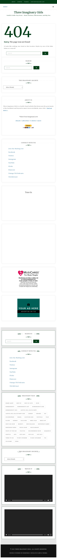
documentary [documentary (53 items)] (10, 417)
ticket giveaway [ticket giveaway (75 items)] (22, 437)
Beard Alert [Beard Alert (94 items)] (9, 403)
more (39, 120)
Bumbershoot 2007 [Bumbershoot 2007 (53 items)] (23, 406)
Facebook (11, 152)
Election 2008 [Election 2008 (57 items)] (29, 417)
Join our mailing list (37, 1)
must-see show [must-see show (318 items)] (10, 424)
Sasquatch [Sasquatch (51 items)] (47, 431)
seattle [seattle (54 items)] (8, 434)
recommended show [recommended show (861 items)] (34, 431)
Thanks (26, 1)
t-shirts (33, 120)
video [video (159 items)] (17, 441)
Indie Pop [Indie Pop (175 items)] (43, 420)
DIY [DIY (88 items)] (45, 413)
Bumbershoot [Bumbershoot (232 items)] (10, 406)
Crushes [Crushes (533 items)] (38, 413)
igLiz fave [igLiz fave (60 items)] (24, 420)
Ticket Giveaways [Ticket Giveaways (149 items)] (35, 437)
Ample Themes (42, 553)
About (13, 1)
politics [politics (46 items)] (22, 431)
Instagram (12, 159)
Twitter (11, 155)
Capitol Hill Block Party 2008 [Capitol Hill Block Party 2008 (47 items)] (15, 413)
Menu (5, 6)
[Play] (6, 500)
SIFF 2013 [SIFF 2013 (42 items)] (39, 434)
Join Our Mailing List (16, 148)
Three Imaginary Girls (28, 12)
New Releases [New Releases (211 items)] (30, 424)
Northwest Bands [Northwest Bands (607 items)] (43, 424)
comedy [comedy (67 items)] (30, 413)
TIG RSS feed (12, 177)
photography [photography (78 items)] (34, 427)
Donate (19, 1)
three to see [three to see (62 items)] (10, 437)
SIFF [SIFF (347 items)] (15, 434)
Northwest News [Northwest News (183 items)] (11, 427)
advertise (25, 120)
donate (18, 120)
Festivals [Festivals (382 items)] (40, 417)
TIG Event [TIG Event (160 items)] (9, 441)
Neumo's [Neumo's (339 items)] (20, 424)
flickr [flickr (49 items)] (8, 420)
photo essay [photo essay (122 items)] (23, 427)
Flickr (10, 166)
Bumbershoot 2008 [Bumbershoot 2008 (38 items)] (38, 406)
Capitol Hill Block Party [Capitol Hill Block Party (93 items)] (29, 410)
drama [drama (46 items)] (19, 417)
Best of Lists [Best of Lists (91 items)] (28, 403)
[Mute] (48, 500)
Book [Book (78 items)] (37, 403)
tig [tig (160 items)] (45, 437)
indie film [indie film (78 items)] (33, 420)
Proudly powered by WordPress (20, 553)
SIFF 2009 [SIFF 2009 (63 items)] (22, 434)
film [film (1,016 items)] (47, 417)
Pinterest (11, 170)
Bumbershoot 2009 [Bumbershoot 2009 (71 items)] (11, 410)
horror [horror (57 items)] (15, 420)
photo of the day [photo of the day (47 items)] (11, 431)
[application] (28, 488)
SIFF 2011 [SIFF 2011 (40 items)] (31, 434)
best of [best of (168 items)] (19, 403)
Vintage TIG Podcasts (16, 173)
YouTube (11, 163)
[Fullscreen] (50, 500)
